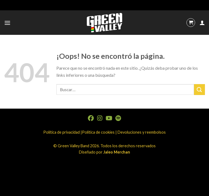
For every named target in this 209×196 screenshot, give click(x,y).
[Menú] (7, 22)
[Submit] (199, 89)
